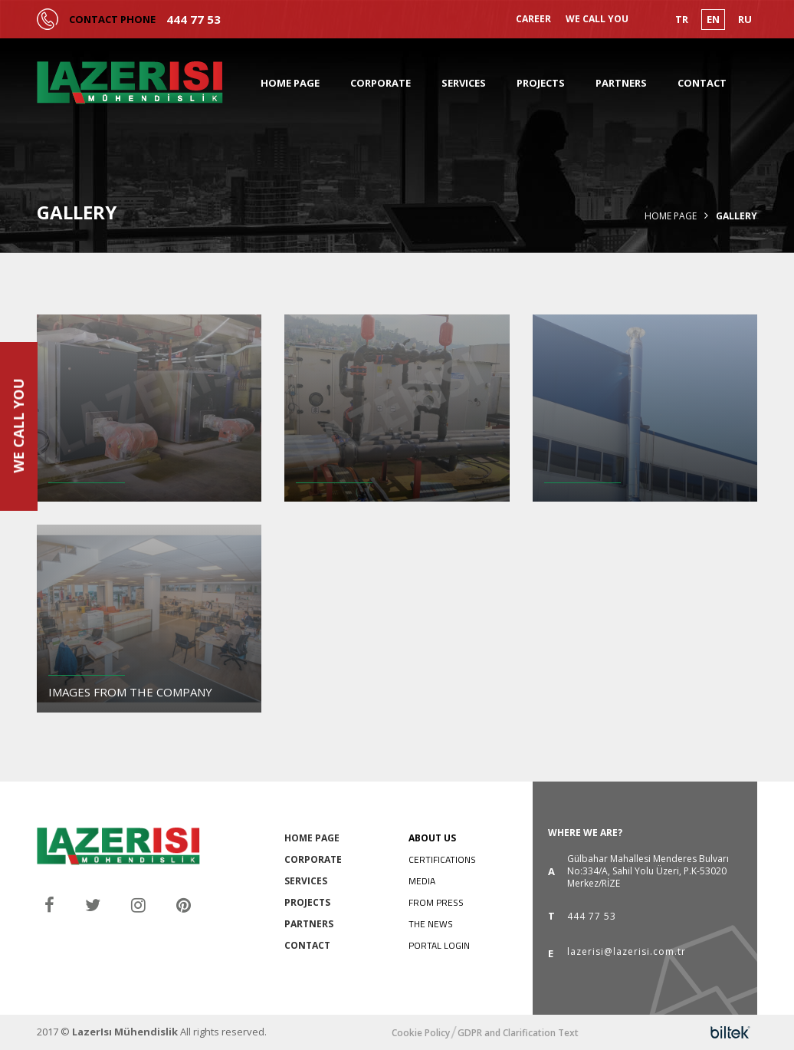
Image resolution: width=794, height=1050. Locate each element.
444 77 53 (193, 19)
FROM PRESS (436, 902)
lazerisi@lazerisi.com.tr (626, 952)
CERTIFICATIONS (442, 859)
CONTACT (702, 83)
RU (745, 19)
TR (681, 19)
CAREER (533, 19)
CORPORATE (380, 83)
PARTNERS (621, 83)
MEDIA (421, 881)
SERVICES (463, 83)
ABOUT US (432, 837)
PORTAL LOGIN (439, 945)
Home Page (671, 216)
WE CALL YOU (597, 19)
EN (713, 19)
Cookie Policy (421, 1033)
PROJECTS (541, 83)
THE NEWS (430, 924)
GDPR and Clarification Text (518, 1033)
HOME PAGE (290, 83)
